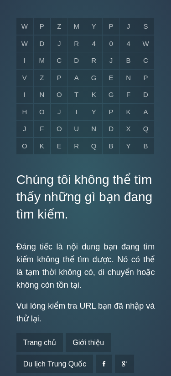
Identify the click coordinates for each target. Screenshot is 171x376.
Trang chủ (40, 342)
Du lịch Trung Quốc (55, 364)
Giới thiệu (88, 342)
